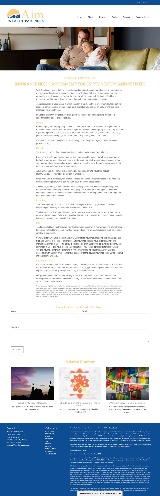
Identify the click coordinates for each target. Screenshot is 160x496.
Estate (47, 436)
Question (15, 327)
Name (13, 311)
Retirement (49, 431)
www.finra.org (109, 460)
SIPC (102, 460)
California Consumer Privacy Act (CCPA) (132, 444)
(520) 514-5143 (142, 2)
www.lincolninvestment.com (131, 460)
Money (48, 444)
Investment (49, 434)
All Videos (49, 451)
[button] (90, 16)
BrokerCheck (113, 428)
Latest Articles (50, 449)
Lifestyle (48, 446)
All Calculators (50, 454)
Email (84, 311)
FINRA (98, 460)
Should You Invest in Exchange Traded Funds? (80, 404)
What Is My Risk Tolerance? (32, 403)
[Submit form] (17, 349)
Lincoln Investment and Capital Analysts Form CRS (100, 493)
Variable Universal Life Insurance (127, 403)
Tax (46, 441)
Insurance (49, 439)
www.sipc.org (118, 460)
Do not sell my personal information (118, 446)
